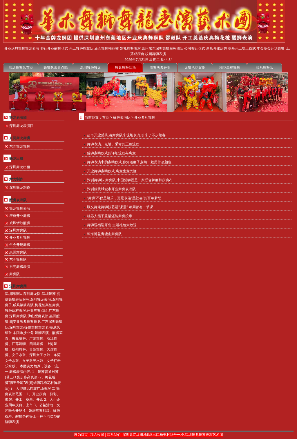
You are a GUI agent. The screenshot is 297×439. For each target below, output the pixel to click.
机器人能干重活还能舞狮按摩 (109, 216)
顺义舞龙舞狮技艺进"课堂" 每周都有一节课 (120, 207)
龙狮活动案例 (194, 68)
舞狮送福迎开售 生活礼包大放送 (112, 225)
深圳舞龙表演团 (21, 126)
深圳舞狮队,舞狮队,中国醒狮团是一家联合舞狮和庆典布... (131, 180)
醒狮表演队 (122, 117)
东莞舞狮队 (18, 259)
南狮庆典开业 (160, 68)
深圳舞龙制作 (19, 188)
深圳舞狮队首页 (21, 68)
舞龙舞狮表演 (19, 208)
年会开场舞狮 (19, 245)
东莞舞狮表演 (19, 267)
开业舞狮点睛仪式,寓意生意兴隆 (112, 171)
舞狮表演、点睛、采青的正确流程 (113, 144)
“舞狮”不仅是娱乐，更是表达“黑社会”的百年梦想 (124, 198)
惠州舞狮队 (18, 252)
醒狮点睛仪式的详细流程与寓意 (111, 153)
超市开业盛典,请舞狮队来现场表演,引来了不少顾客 (126, 135)
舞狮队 (14, 274)
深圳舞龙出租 (19, 167)
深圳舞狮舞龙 (90, 68)
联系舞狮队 (264, 68)
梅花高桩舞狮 (229, 68)
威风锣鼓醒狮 (19, 223)
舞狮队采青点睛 (56, 68)
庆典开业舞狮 (19, 216)
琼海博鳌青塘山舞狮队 (104, 234)
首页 (105, 117)
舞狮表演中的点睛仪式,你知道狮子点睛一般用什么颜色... (130, 162)
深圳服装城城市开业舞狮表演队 (111, 189)
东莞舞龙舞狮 (19, 146)
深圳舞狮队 (18, 230)
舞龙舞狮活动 (125, 68)
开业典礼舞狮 (19, 237)
